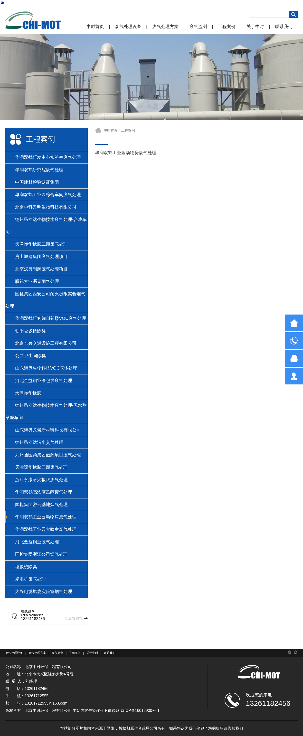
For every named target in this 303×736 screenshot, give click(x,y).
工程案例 (227, 26)
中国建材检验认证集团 (37, 182)
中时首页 (95, 26)
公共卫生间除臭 (30, 355)
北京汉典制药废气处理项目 (41, 269)
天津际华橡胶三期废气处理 (41, 467)
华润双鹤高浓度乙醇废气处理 (43, 492)
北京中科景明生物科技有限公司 (45, 207)
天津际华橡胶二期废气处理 (41, 244)
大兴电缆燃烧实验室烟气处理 (43, 591)
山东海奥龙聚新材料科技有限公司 (48, 430)
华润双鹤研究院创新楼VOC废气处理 (50, 318)
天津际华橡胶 (28, 393)
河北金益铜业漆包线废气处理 (43, 380)
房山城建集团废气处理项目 (41, 256)
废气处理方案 (165, 26)
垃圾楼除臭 (26, 566)
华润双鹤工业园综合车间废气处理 (48, 194)
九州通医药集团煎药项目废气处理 (48, 454)
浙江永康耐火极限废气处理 (41, 479)
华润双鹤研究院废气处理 (39, 169)
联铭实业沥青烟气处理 (37, 281)
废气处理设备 (128, 26)
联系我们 (284, 26)
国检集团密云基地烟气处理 (41, 504)
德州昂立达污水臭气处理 (39, 442)
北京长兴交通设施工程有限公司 (45, 343)
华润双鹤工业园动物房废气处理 (45, 517)
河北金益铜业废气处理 (37, 541)
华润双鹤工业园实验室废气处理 (45, 529)
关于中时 (255, 26)
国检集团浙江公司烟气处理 (41, 554)
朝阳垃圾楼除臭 (30, 330)
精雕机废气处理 (30, 579)
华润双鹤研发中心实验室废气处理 (48, 157)
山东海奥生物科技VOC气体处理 (46, 368)
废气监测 (198, 26)
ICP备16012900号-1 (142, 710)
